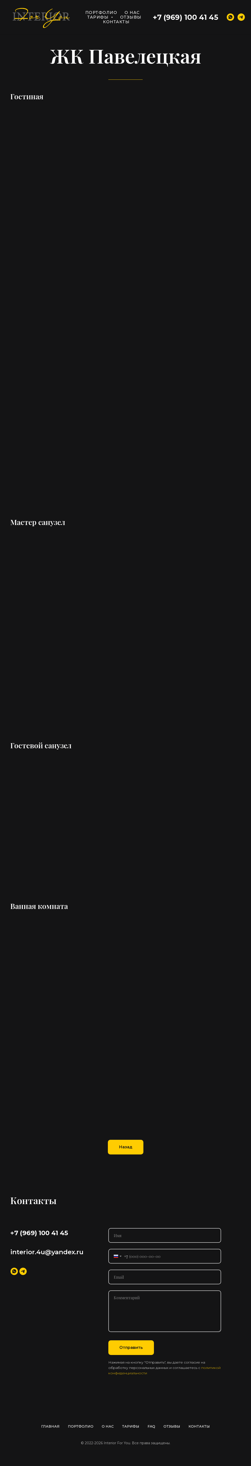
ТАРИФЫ (130, 1426)
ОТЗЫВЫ (130, 17)
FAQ (151, 1426)
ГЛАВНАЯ (50, 1426)
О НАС (132, 12)
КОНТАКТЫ (116, 22)
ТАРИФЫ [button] (98, 17)
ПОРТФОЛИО (101, 12)
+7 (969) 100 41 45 (185, 17)
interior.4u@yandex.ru (46, 1252)
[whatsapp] (230, 17)
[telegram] (241, 17)
